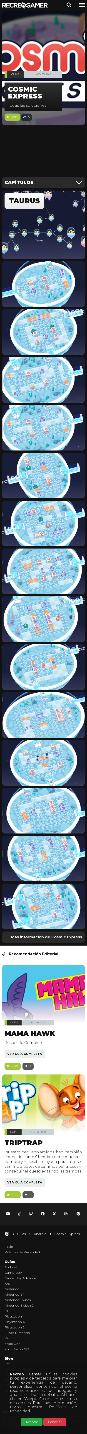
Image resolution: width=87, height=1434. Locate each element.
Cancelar (55, 1422)
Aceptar (32, 1422)
